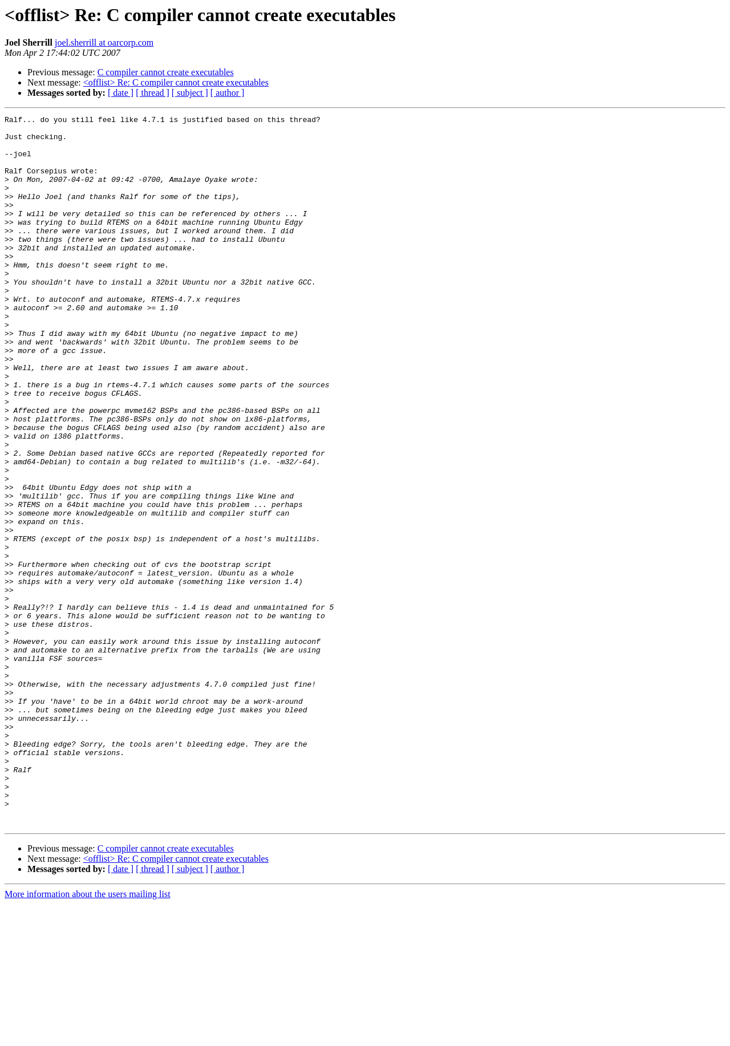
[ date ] (120, 93)
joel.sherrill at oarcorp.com (104, 42)
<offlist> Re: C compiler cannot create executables (176, 82)
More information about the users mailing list (88, 1036)
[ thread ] (152, 93)
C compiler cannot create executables (166, 72)
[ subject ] (190, 93)
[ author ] (227, 93)
